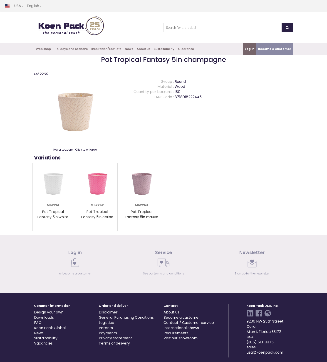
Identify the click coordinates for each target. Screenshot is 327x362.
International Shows (181, 327)
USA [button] (18, 5)
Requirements (176, 333)
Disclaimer (108, 312)
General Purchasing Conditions (126, 317)
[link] (75, 263)
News (129, 49)
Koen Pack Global (50, 327)
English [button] (34, 5)
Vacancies (43, 343)
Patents (106, 327)
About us (143, 49)
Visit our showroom (181, 338)
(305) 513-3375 (260, 342)
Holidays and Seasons (71, 49)
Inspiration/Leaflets (106, 49)
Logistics (106, 322)
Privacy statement (115, 338)
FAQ (38, 322)
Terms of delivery (114, 343)
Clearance (186, 49)
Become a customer (182, 317)
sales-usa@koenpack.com (265, 350)
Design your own (48, 312)
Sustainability (164, 49)
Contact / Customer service (189, 322)
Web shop (43, 49)
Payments (108, 333)
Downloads (44, 317)
